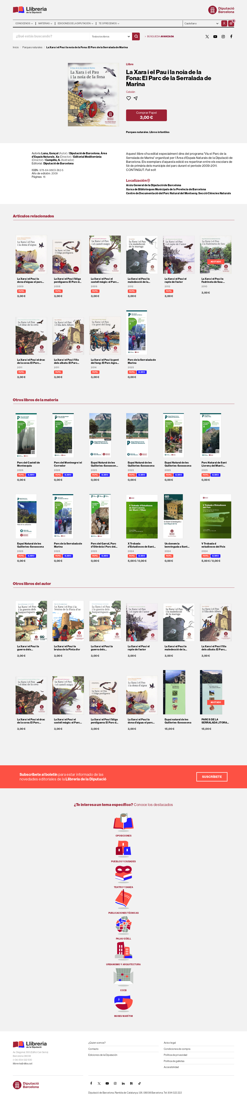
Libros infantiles (159, 132)
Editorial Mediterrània (87, 156)
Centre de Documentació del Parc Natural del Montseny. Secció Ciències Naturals (178, 193)
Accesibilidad (171, 1067)
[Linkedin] (123, 1083)
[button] (231, 23)
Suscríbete (212, 777)
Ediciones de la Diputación (102, 1054)
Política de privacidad (175, 1054)
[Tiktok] (139, 1083)
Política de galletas (174, 1061)
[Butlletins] (131, 1083)
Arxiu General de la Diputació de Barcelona (153, 185)
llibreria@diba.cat (22, 1063)
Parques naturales (137, 132)
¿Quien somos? (97, 1042)
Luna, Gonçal (49, 153)
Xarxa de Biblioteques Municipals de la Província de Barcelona (166, 189)
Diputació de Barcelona (58, 163)
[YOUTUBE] (215, 36)
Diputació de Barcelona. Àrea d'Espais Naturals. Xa (69, 155)
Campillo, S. (53, 160)
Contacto (93, 1048)
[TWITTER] (207, 36)
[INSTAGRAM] (223, 36)
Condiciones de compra (177, 1048)
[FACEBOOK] (231, 36)
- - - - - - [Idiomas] (201, 23)
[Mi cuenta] (224, 23)
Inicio (16, 47)
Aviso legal (170, 1042)
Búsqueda (159, 36)
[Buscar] (136, 36)
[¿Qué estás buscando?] (51, 36)
